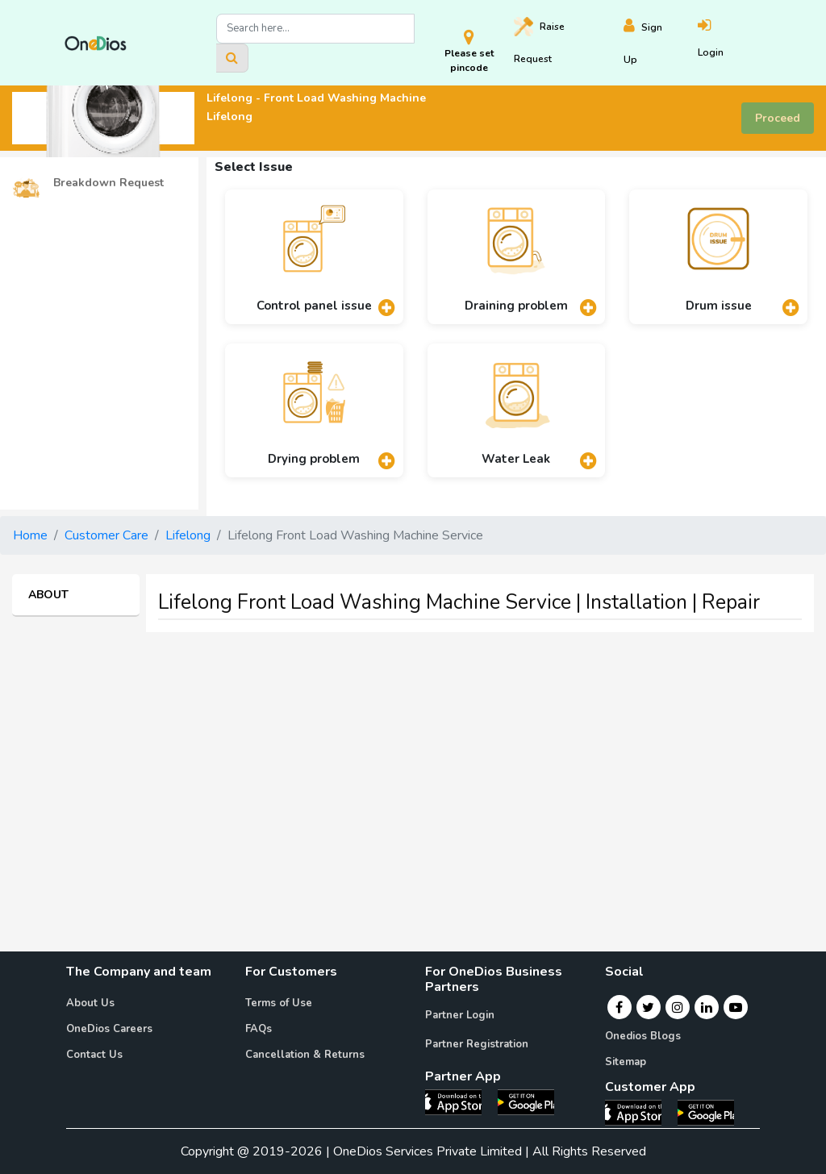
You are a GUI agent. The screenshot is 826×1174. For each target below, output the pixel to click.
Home (30, 535)
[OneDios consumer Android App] (706, 1112)
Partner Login (459, 1015)
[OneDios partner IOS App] (459, 1101)
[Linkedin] (706, 1007)
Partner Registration (476, 1044)
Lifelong (188, 535)
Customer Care (106, 535)
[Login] (729, 43)
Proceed (777, 118)
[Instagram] (677, 1007)
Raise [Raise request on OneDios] (539, 41)
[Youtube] (735, 1007)
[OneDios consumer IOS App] (639, 1112)
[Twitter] (648, 1007)
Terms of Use (278, 1003)
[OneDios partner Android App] (526, 1101)
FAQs (258, 1029)
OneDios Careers (109, 1029)
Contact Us (94, 1054)
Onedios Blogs (643, 1036)
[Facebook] (619, 1007)
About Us (90, 1003)
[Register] (660, 43)
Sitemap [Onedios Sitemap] (625, 1062)
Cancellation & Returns (305, 1054)
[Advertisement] (413, 758)
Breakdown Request (88, 183)
